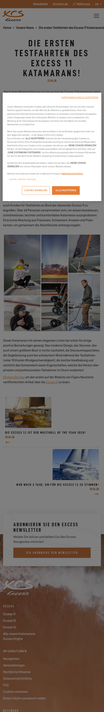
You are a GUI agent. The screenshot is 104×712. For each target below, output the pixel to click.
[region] (52, 147)
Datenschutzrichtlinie (72, 173)
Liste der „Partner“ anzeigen (22, 179)
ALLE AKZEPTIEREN (65, 190)
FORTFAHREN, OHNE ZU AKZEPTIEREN (79, 97)
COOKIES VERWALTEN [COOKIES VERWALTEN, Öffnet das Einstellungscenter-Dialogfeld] (35, 190)
